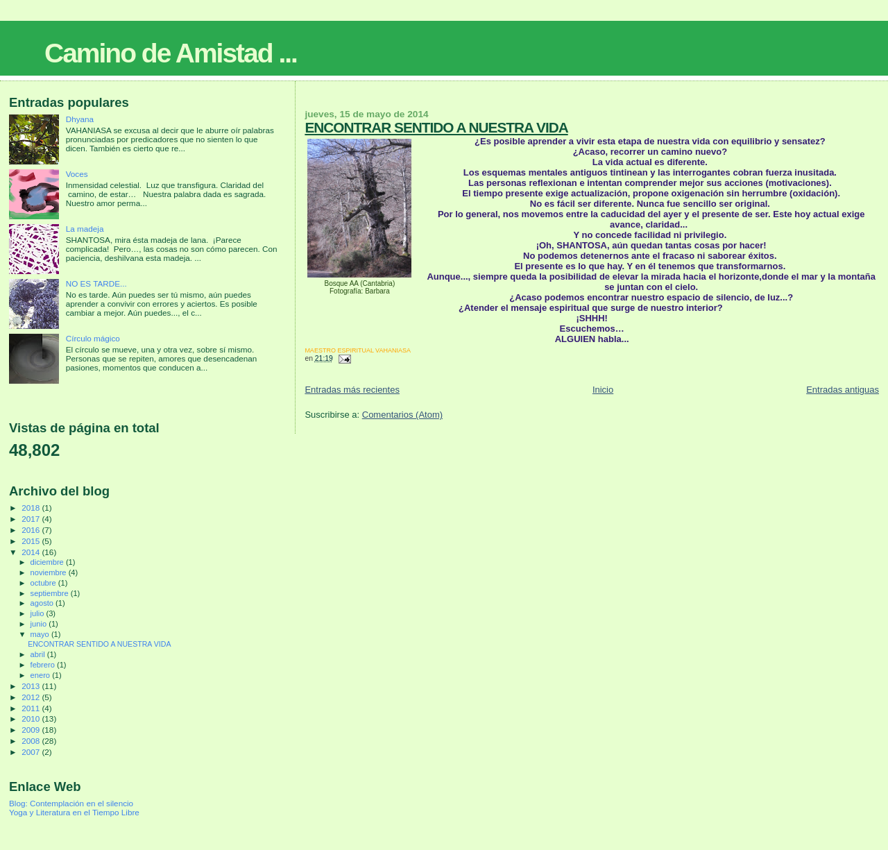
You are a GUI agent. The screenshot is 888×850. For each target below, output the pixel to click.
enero (42, 675)
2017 (32, 518)
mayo (41, 634)
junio (40, 624)
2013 (32, 685)
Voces (77, 173)
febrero (44, 665)
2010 (32, 718)
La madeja (85, 228)
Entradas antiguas (842, 389)
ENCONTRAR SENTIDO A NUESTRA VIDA (436, 127)
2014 (32, 551)
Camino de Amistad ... (170, 53)
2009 (32, 729)
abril (39, 654)
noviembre (50, 572)
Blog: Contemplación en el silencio (71, 803)
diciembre (48, 562)
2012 (32, 697)
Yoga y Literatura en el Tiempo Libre (74, 812)
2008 (32, 740)
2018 (32, 507)
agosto (43, 603)
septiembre (51, 593)
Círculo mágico (93, 338)
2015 (32, 540)
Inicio (602, 389)
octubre (44, 583)
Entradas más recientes (352, 389)
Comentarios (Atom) (402, 414)
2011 (32, 708)
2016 (32, 529)
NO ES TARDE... (96, 283)
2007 (32, 751)
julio (38, 613)
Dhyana (80, 119)
